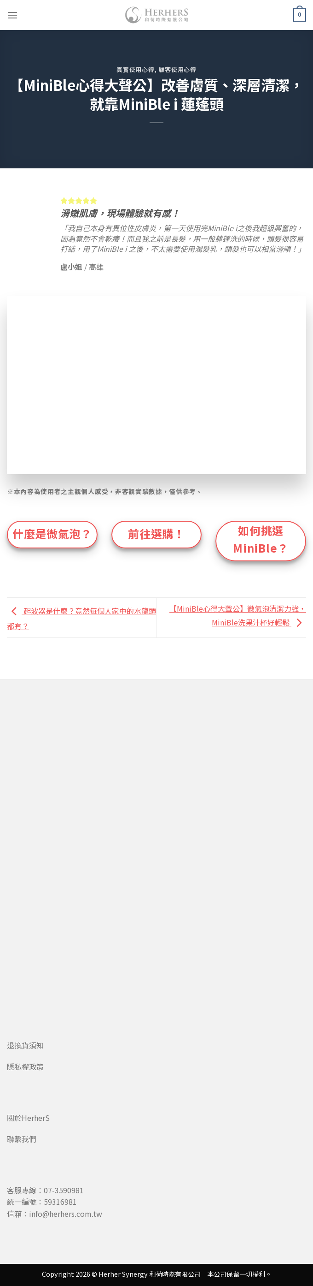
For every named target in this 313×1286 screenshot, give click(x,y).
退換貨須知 (25, 1045)
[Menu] (12, 15)
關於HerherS (28, 1117)
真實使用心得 (135, 69)
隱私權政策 (25, 1066)
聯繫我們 (21, 1138)
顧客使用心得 (178, 69)
